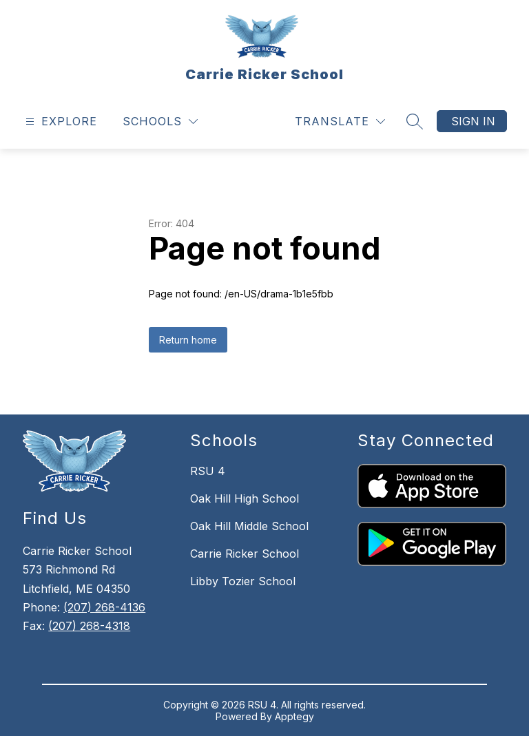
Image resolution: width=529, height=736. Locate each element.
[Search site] (414, 121)
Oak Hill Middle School (249, 526)
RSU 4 (207, 471)
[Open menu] (59, 121)
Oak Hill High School (244, 498)
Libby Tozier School (242, 581)
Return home (188, 340)
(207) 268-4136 (104, 607)
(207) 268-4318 (89, 626)
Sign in (473, 121)
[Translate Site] (339, 121)
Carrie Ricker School (244, 553)
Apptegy (294, 716)
